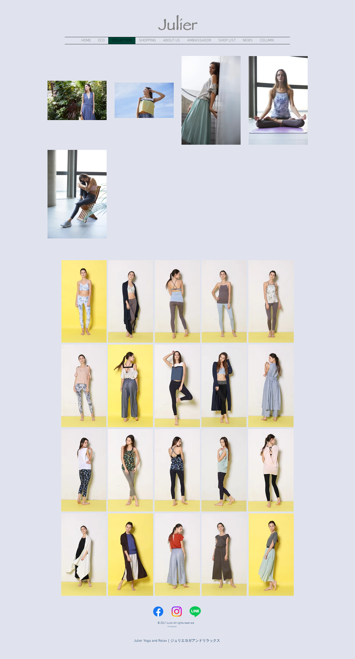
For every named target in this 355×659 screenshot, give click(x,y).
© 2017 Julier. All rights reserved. (176, 622)
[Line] (195, 611)
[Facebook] (158, 611)
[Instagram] (176, 611)
